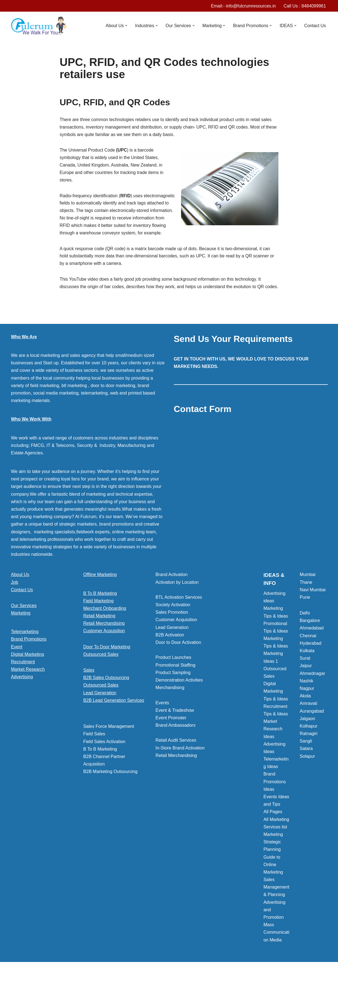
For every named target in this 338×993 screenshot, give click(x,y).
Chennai (308, 652)
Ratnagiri (308, 750)
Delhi (305, 630)
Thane (306, 599)
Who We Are (24, 353)
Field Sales (94, 750)
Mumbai (308, 591)
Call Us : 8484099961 (304, 6)
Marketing (21, 630)
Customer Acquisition (104, 648)
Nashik (306, 697)
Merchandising (170, 704)
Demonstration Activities (179, 697)
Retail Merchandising (103, 640)
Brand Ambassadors (175, 742)
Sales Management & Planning (276, 904)
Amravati (308, 720)
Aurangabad (312, 728)
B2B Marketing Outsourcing (110, 788)
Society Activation (173, 621)
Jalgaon (307, 735)
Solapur (307, 773)
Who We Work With (31, 436)
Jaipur (306, 682)
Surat (305, 675)
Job (14, 599)
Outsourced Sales (100, 671)
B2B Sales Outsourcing (106, 694)
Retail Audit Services (176, 757)
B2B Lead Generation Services (113, 717)
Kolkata (307, 667)
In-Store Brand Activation (180, 764)
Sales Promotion (172, 629)
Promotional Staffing (175, 682)
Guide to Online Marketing (273, 881)
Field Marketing (98, 617)
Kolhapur (308, 743)
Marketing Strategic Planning (273, 859)
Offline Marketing (100, 591)
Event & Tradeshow (175, 727)
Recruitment (23, 678)
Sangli (306, 758)
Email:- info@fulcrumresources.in (243, 6)
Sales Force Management (108, 743)
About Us (20, 591)
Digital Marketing (27, 671)
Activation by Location (177, 599)
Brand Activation (172, 591)
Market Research (28, 686)
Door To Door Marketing (106, 663)
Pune (305, 614)
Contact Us (315, 25)
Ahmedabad (312, 645)
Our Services (24, 622)
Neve (16, 986)
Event (16, 663)
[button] (125, 26)
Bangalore (310, 637)
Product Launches (173, 674)
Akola (305, 712)
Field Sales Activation (104, 758)
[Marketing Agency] (39, 26)
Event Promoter (171, 734)
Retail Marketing (99, 632)
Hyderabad (310, 660)
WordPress (61, 986)
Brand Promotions (29, 656)
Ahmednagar (312, 690)
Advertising (22, 693)
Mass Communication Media (276, 949)
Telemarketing (25, 648)
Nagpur (307, 705)
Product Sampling (173, 689)
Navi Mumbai (313, 606)
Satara (306, 765)
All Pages (272, 828)
